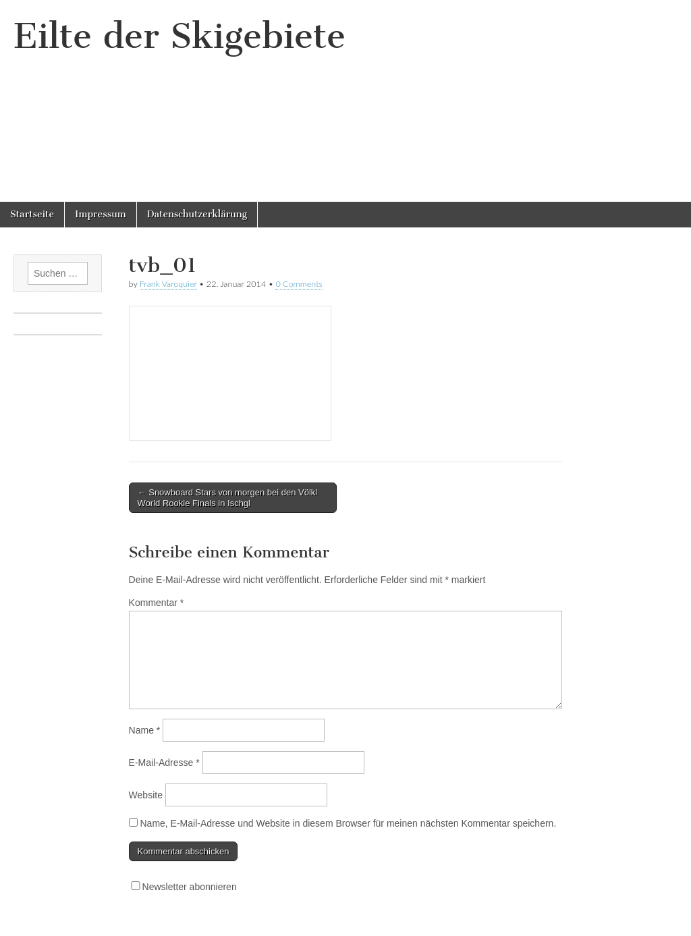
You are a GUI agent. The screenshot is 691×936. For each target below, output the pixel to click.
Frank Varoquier (168, 284)
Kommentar (156, 602)
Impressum (100, 214)
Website (146, 795)
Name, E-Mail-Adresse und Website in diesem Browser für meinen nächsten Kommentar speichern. (348, 823)
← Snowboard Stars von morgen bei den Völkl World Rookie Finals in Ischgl (228, 497)
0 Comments (299, 284)
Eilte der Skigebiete (179, 36)
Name (145, 730)
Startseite (32, 214)
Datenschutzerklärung (197, 214)
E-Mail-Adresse (164, 762)
